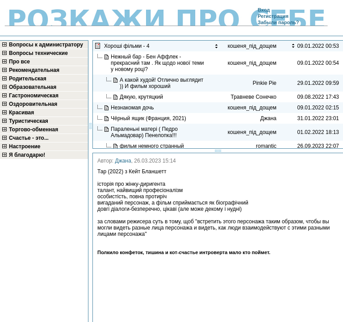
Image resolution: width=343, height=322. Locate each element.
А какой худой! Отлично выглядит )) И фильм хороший (161, 83)
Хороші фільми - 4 (128, 46)
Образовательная (32, 87)
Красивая (21, 112)
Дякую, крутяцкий (142, 97)
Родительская (27, 78)
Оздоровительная (33, 104)
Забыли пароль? (278, 22)
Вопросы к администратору (46, 45)
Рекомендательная (34, 70)
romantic (266, 146)
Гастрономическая (34, 95)
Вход (264, 10)
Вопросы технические (38, 53)
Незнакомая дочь (133, 108)
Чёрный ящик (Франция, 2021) (149, 118)
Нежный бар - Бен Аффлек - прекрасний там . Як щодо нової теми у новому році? (157, 63)
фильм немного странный (152, 146)
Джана (123, 161)
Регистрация (273, 16)
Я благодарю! (27, 155)
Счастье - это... (29, 138)
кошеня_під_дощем (252, 63)
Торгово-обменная (33, 129)
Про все (19, 62)
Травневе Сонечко (253, 97)
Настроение (25, 146)
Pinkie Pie (264, 83)
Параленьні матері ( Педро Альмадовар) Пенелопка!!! (144, 132)
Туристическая (28, 121)
